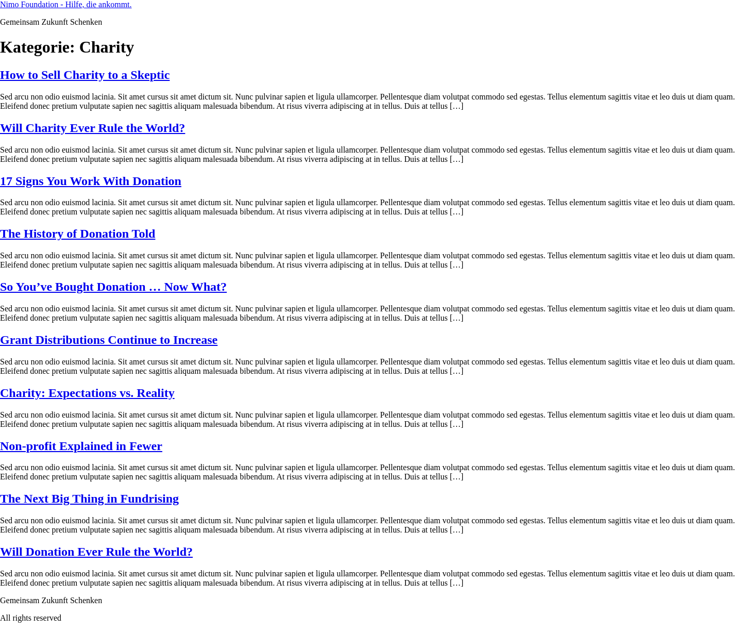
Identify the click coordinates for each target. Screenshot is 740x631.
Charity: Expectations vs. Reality (87, 393)
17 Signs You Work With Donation (90, 181)
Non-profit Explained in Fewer (81, 446)
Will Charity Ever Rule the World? (92, 128)
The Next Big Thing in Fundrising (89, 498)
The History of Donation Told (77, 233)
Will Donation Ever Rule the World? (96, 551)
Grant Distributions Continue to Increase (108, 339)
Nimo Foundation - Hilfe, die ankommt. (66, 4)
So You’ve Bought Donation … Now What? (113, 286)
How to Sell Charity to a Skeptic (85, 74)
